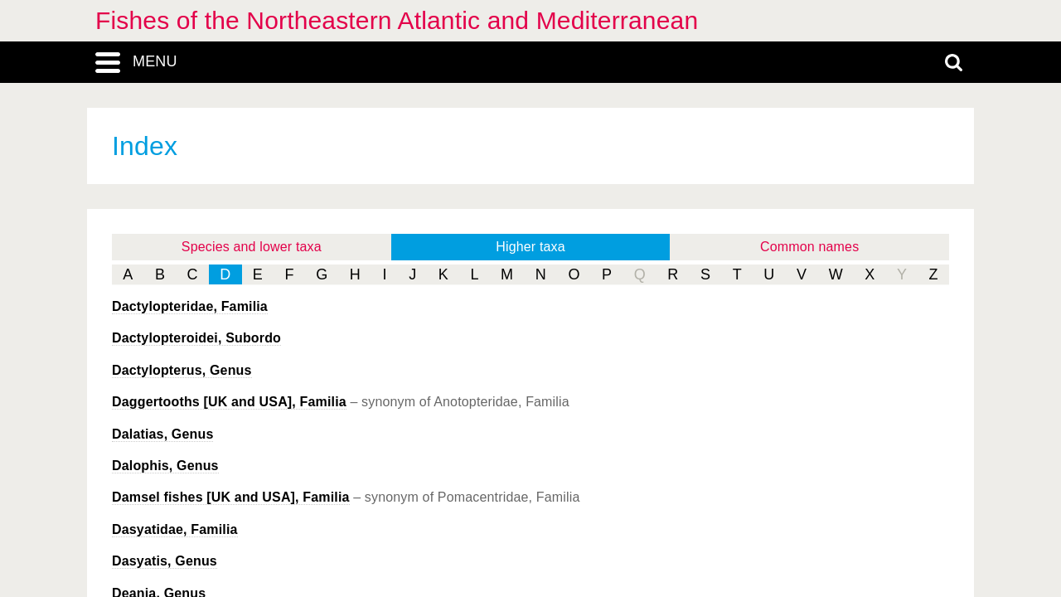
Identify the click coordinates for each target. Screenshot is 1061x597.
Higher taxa (530, 247)
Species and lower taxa (252, 247)
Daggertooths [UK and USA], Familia (229, 402)
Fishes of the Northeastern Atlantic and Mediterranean (396, 20)
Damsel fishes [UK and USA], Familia (231, 497)
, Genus (182, 370)
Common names (809, 247)
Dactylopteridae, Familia (190, 306)
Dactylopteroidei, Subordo (196, 338)
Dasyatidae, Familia (175, 529)
